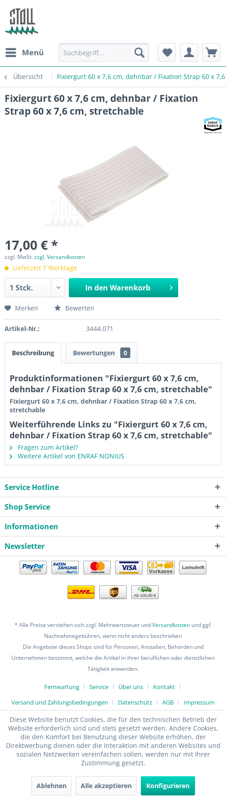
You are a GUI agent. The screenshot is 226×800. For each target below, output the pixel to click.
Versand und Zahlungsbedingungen (59, 702)
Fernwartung (61, 687)
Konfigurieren (168, 785)
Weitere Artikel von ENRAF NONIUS (67, 456)
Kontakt (164, 687)
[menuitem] (24, 52)
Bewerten (74, 308)
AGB (168, 702)
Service (98, 687)
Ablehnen (51, 785)
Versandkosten (171, 625)
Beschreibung (33, 352)
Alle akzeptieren (106, 785)
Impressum (199, 702)
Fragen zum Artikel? (44, 447)
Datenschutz (135, 702)
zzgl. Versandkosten (59, 257)
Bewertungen (101, 352)
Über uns (130, 687)
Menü (24, 51)
